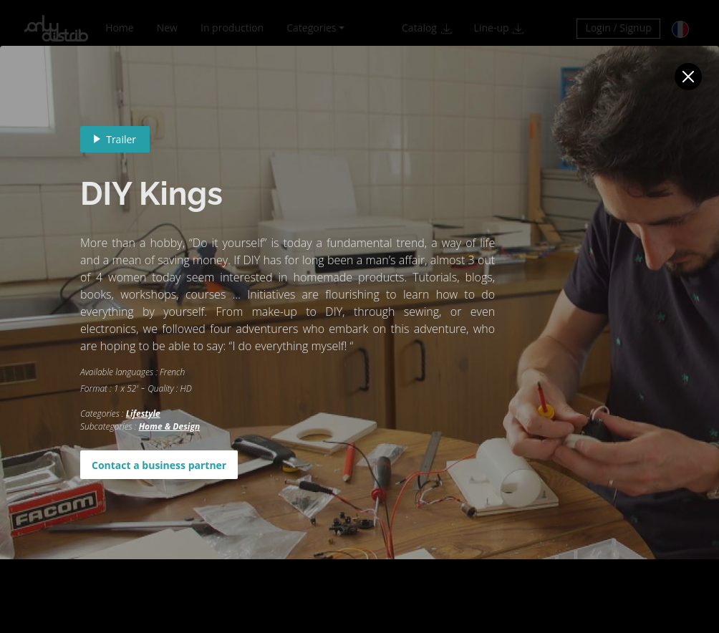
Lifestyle (143, 413)
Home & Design (169, 426)
